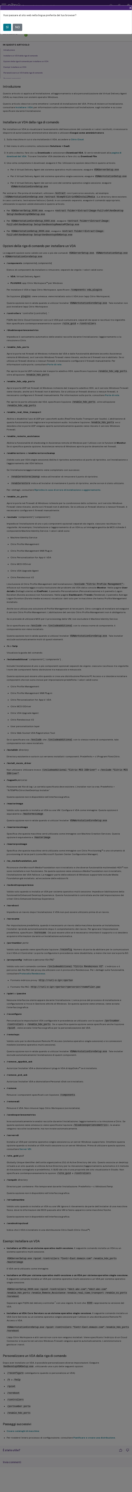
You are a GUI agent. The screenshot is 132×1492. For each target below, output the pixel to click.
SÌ (7, 27)
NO (17, 27)
